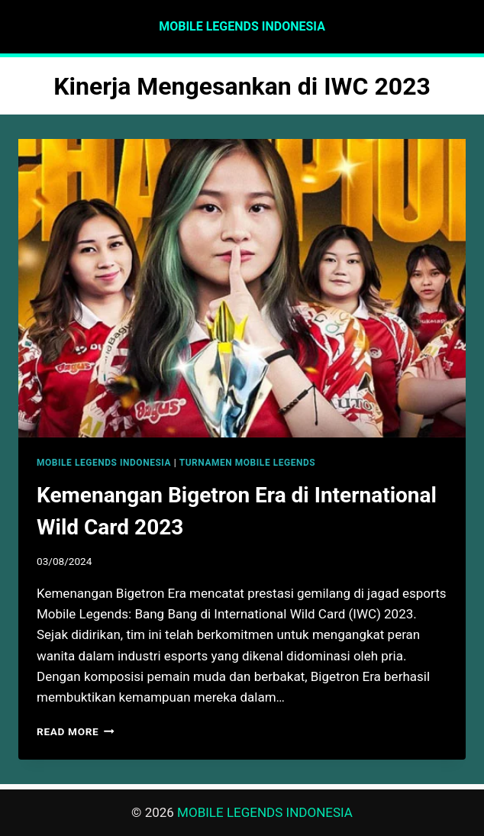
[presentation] (242, 288)
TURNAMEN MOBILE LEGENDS (247, 462)
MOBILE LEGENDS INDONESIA (104, 462)
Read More (76, 731)
